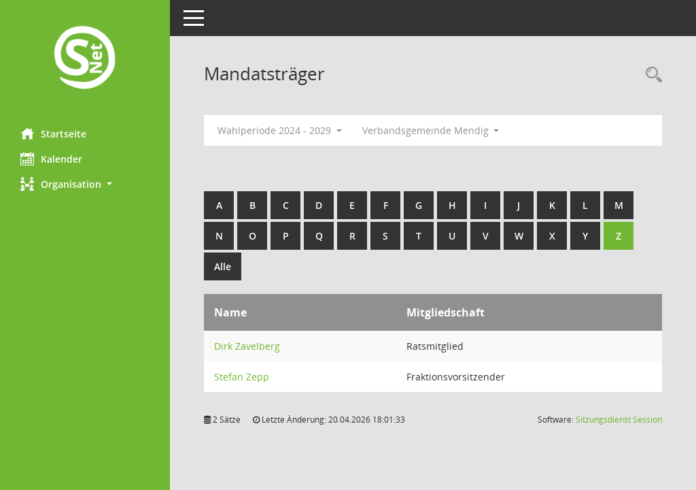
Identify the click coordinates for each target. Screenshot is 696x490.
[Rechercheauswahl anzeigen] (650, 75)
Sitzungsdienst (619, 419)
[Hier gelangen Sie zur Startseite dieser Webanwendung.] (85, 59)
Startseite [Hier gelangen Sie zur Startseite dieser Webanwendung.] (53, 133)
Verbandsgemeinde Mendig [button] (431, 130)
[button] (85, 184)
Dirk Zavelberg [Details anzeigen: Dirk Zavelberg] (247, 346)
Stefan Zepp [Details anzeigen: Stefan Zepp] (241, 376)
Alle (222, 266)
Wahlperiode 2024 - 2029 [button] (280, 130)
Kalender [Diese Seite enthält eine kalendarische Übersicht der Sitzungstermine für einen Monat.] (51, 158)
